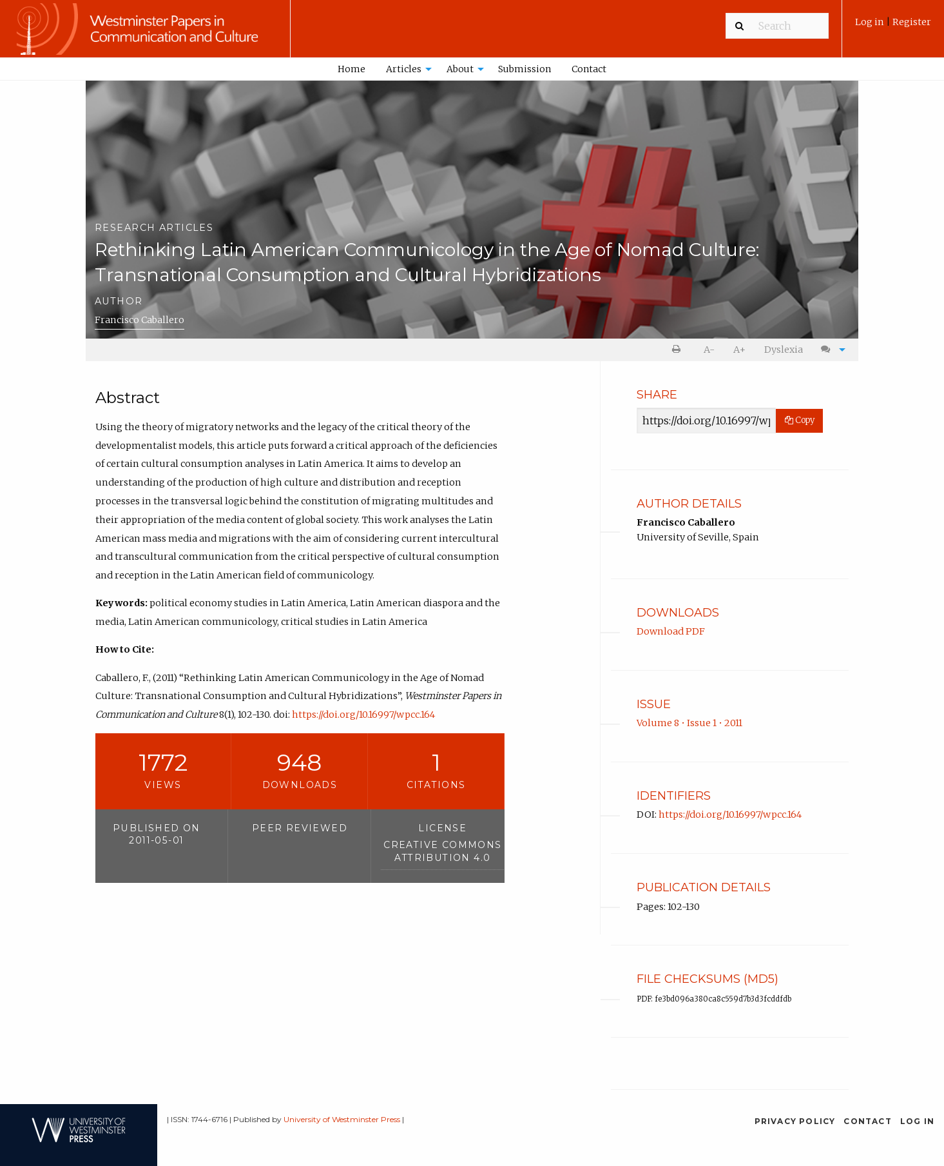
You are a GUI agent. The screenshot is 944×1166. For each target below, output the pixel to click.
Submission (524, 69)
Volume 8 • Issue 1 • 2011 (689, 723)
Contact (589, 69)
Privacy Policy (795, 1121)
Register (911, 22)
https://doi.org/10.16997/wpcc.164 (363, 714)
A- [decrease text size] (709, 349)
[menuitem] (893, 27)
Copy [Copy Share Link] (799, 420)
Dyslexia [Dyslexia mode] (783, 349)
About (460, 69)
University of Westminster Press (342, 1119)
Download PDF (671, 631)
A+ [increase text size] (739, 349)
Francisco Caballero (139, 320)
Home (351, 69)
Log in (870, 22)
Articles (403, 69)
